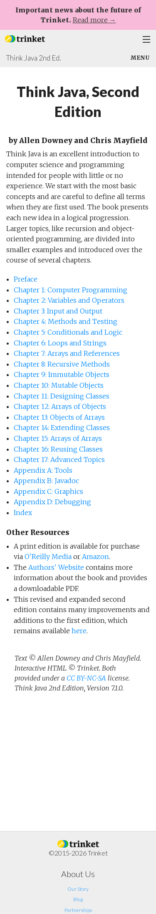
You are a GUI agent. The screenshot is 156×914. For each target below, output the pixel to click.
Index (23, 512)
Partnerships (78, 910)
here (79, 631)
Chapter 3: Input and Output (58, 311)
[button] (25, 38)
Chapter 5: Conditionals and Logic (68, 332)
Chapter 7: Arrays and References (67, 353)
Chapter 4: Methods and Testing (65, 321)
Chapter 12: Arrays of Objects (60, 406)
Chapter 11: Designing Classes (61, 396)
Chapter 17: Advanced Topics (59, 459)
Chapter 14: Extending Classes (62, 427)
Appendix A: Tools (43, 470)
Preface (25, 279)
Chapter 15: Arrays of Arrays (58, 438)
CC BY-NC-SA (86, 678)
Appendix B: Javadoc (46, 480)
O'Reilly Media (48, 556)
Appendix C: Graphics (48, 491)
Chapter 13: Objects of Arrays (59, 417)
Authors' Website (56, 567)
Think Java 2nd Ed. (33, 57)
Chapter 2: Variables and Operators (69, 300)
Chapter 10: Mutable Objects (59, 385)
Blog (78, 899)
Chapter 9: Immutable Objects (61, 374)
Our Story (78, 889)
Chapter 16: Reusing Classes (58, 449)
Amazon (95, 556)
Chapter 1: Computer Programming (70, 290)
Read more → (94, 20)
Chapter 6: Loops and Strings (60, 343)
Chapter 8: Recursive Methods (62, 364)
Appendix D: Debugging (52, 502)
